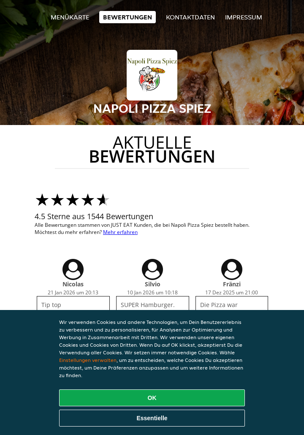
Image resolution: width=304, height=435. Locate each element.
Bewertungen (127, 17)
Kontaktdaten (190, 17)
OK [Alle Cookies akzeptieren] (152, 397)
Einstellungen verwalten (88, 360)
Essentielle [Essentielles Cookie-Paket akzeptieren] (151, 418)
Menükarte (70, 17)
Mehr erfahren (120, 232)
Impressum (243, 17)
